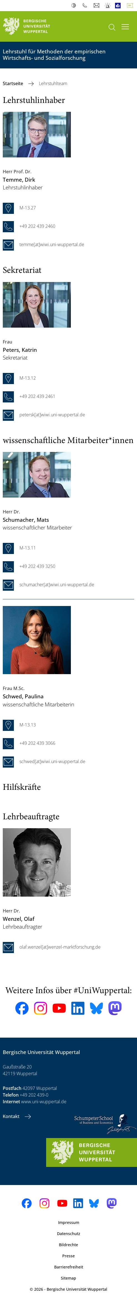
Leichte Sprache (119, 5)
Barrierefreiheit (68, 1267)
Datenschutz (68, 1233)
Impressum (68, 1222)
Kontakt (12, 1116)
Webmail (97, 5)
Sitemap (68, 1278)
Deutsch (131, 5)
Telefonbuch (86, 5)
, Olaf (18, 918)
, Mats (26, 519)
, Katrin (20, 349)
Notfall (107, 5)
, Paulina (23, 696)
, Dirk (19, 179)
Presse (68, 1255)
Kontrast (74, 5)
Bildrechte (68, 1244)
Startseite (13, 83)
